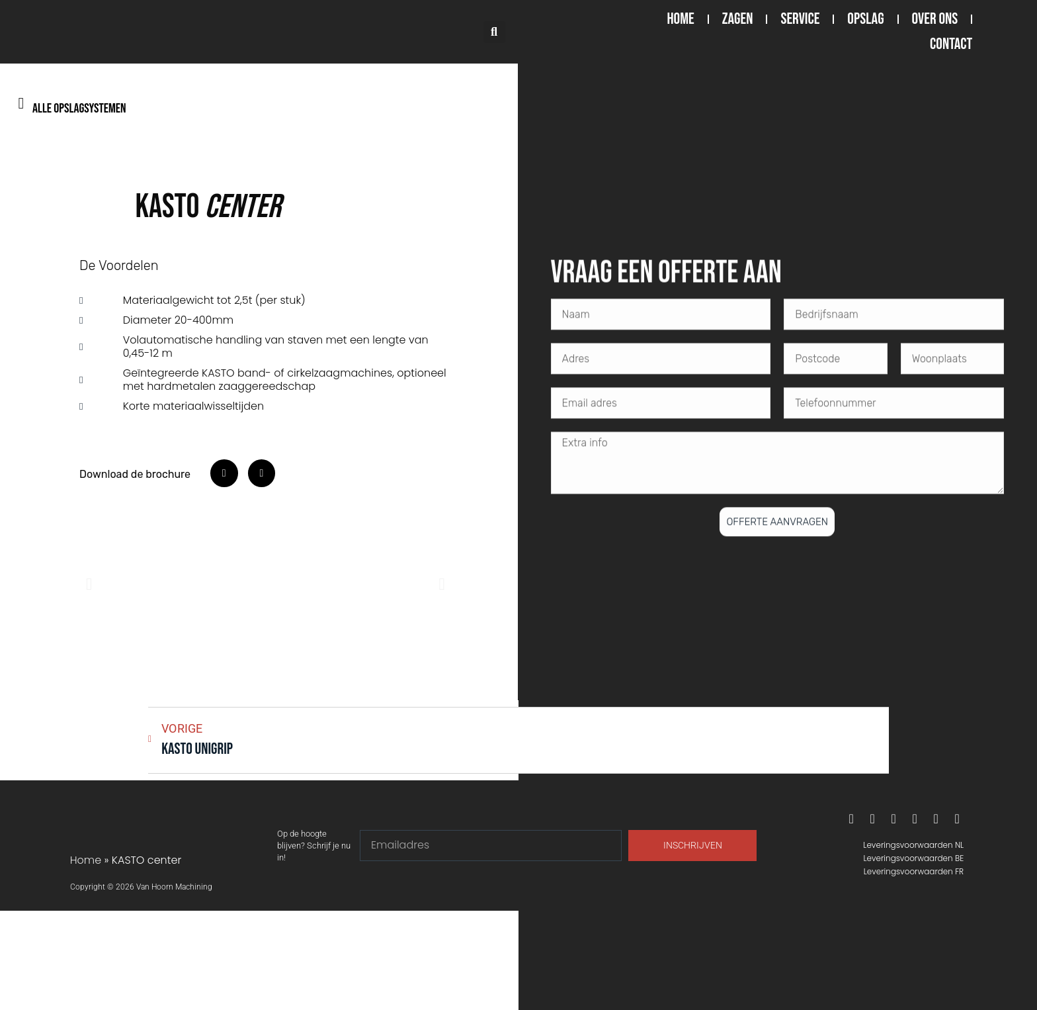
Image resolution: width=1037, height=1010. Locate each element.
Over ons (935, 18)
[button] (494, 32)
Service (799, 18)
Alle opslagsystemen (79, 108)
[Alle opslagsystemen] (21, 103)
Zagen (737, 18)
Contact (951, 44)
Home (680, 18)
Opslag (865, 18)
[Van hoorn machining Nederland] (259, 960)
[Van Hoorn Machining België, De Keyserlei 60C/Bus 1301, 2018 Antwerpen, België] (777, 960)
